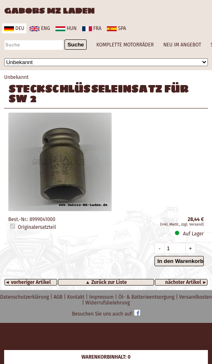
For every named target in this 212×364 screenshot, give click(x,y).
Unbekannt (16, 77)
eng (40, 28)
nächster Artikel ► (186, 282)
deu (14, 28)
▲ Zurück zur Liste (106, 282)
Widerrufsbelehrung (107, 303)
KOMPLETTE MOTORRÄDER (125, 45)
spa (116, 28)
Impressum (102, 297)
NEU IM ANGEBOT (182, 45)
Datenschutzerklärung (25, 297)
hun (65, 28)
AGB (58, 297)
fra (91, 28)
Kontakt (76, 297)
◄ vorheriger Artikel (28, 282)
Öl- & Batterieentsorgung (147, 297)
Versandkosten (195, 297)
